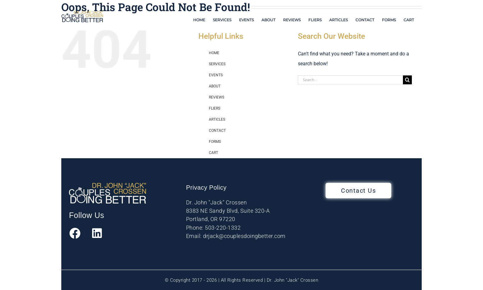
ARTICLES (217, 119)
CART (213, 153)
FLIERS (214, 108)
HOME (214, 53)
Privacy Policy (206, 187)
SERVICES (217, 64)
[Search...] (350, 79)
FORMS (215, 141)
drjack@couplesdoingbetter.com (244, 236)
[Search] (407, 79)
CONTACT (217, 130)
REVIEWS (216, 97)
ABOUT (215, 86)
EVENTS (216, 75)
